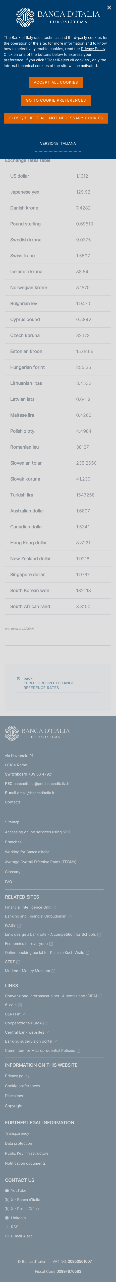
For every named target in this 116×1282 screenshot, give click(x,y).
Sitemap (12, 822)
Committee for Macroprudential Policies (40, 1050)
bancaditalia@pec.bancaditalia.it (41, 783)
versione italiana (58, 146)
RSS (11, 1226)
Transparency (17, 1133)
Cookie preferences (22, 1085)
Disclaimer (14, 1095)
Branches (13, 842)
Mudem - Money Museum (27, 970)
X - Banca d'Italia (22, 1199)
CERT (10, 961)
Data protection (18, 1143)
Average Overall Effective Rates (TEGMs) (40, 861)
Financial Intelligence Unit (28, 907)
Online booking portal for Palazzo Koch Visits (44, 952)
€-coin (11, 1004)
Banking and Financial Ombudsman (35, 916)
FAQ (8, 881)
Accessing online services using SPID (38, 832)
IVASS (10, 925)
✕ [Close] (109, 7)
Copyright (13, 1105)
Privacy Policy (93, 48)
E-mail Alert (18, 1236)
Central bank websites (24, 1032)
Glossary (12, 871)
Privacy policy (17, 1075)
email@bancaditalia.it (35, 792)
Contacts (13, 802)
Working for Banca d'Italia (27, 852)
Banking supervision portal (28, 1041)
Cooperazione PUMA (23, 1023)
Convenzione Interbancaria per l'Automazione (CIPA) (51, 996)
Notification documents (25, 1163)
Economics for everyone (26, 943)
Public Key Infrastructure (27, 1153)
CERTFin (12, 1014)
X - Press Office (22, 1208)
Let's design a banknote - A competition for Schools (50, 934)
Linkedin (15, 1217)
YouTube (15, 1190)
